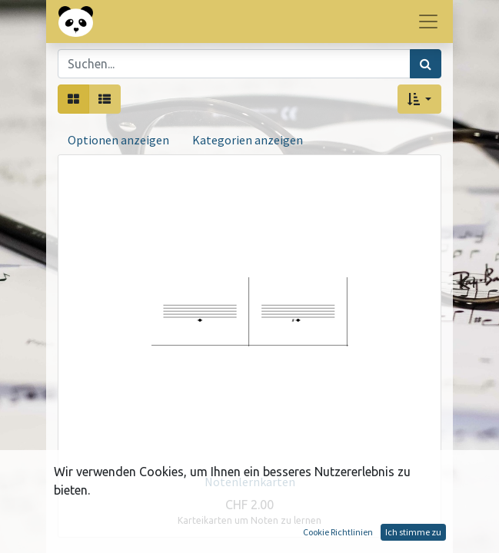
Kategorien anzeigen (247, 139)
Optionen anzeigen (118, 139)
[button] (419, 99)
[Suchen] (425, 63)
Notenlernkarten (250, 481)
